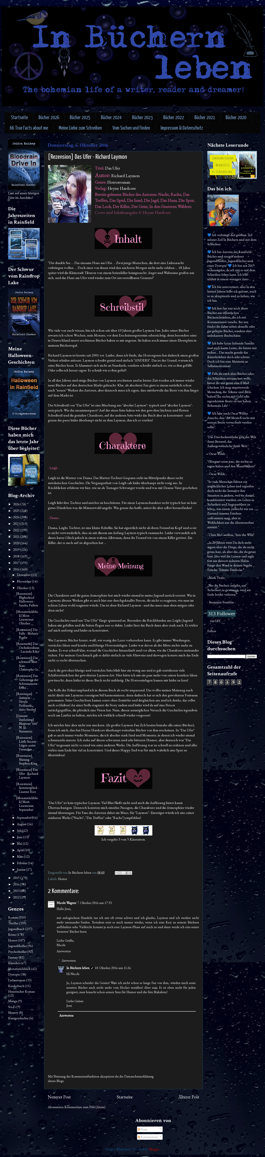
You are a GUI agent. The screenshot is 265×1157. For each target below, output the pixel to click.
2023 (16, 524)
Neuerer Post (59, 1097)
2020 (16, 543)
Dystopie (14, 974)
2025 (16, 511)
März (20, 856)
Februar (22, 863)
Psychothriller (17, 952)
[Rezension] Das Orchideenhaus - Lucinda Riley (27, 647)
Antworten (64, 951)
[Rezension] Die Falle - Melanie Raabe (27, 633)
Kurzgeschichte (18, 1018)
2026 (16, 504)
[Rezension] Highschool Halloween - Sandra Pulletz (27, 599)
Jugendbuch (16, 929)
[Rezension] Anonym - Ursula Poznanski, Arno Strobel (26, 701)
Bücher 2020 (236, 117)
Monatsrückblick (19, 969)
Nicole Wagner (66, 903)
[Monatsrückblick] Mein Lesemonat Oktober (27, 617)
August (22, 824)
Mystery (13, 1012)
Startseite (19, 117)
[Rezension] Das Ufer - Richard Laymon (27, 773)
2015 (16, 878)
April (21, 850)
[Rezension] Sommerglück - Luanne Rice (27, 788)
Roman (13, 917)
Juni (20, 837)
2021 (16, 537)
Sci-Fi (12, 1007)
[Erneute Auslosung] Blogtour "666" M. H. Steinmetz (27, 723)
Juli (19, 830)
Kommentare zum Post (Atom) (84, 1107)
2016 (16, 569)
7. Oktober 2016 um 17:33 (94, 903)
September (24, 817)
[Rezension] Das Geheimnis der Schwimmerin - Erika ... (27, 682)
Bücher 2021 (205, 117)
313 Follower (221, 613)
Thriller (13, 923)
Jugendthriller (17, 946)
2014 (16, 884)
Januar (21, 869)
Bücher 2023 (142, 117)
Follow (211, 631)
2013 (16, 891)
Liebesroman (16, 980)
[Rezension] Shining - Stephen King (26, 759)
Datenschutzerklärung (139, 1076)
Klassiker (14, 963)
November (24, 581)
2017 (16, 563)
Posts (142, 1129)
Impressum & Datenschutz (182, 128)
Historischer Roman (21, 991)
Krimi (12, 934)
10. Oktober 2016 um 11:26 (113, 968)
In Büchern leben (77, 968)
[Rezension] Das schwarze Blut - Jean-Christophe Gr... (28, 663)
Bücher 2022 (173, 117)
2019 (16, 550)
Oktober (23, 588)
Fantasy (13, 957)
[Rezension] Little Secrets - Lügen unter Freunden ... (27, 743)
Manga (12, 1001)
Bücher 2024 (111, 117)
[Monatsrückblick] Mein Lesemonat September (27, 804)
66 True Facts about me (29, 128)
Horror (62, 879)
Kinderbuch (16, 986)
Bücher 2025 (80, 117)
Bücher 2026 (49, 117)
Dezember (24, 575)
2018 (16, 556)
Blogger (154, 1149)
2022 (16, 530)
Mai (20, 843)
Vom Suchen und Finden (131, 128)
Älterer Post (188, 1097)
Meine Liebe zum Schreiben (80, 128)
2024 (16, 517)
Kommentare (148, 1137)
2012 (16, 897)
